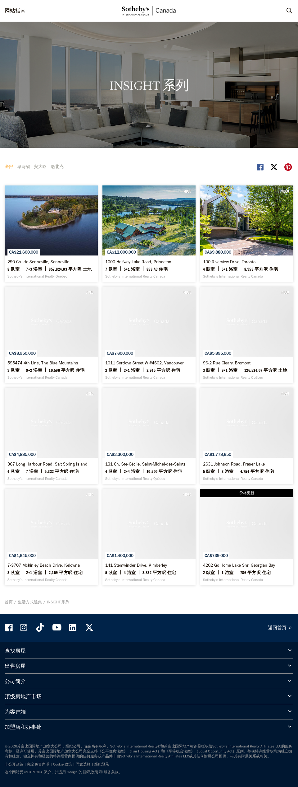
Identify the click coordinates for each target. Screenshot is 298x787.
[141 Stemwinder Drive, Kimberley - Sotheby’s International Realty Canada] (149, 537)
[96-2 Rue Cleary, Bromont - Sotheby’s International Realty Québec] (246, 335)
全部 (9, 166)
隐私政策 (90, 772)
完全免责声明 (38, 764)
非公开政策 (14, 764)
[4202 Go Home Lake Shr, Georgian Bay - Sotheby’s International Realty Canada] (246, 537)
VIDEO (187, 191)
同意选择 (83, 764)
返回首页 (280, 627)
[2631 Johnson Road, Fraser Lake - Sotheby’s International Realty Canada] (246, 436)
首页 (9, 602)
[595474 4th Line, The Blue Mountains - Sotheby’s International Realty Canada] (51, 335)
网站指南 (15, 10)
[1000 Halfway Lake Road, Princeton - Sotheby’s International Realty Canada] (149, 233)
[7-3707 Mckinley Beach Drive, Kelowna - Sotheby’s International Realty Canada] (51, 537)
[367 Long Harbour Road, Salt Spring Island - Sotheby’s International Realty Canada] (51, 436)
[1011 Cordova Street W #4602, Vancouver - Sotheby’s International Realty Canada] (149, 335)
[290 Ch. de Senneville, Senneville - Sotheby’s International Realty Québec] (51, 233)
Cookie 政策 (62, 764)
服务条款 (111, 772)
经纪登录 (101, 764)
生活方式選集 (30, 602)
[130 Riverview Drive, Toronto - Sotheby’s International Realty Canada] (246, 233)
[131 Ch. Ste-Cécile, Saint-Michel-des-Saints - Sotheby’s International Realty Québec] (149, 436)
